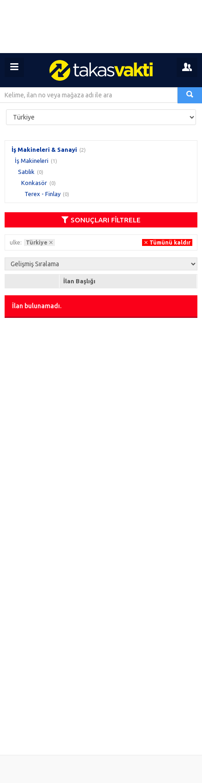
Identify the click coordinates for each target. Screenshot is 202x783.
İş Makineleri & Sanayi (44, 149)
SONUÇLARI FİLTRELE (101, 220)
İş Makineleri (31, 160)
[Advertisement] (101, 26)
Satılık (26, 171)
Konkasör (34, 182)
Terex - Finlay (42, 194)
